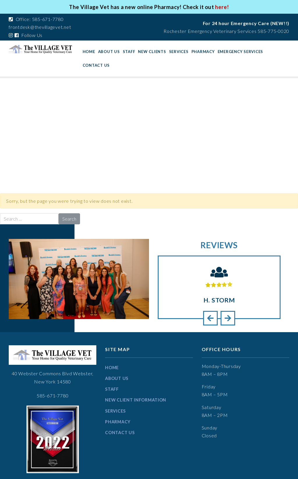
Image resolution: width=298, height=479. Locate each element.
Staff (129, 51)
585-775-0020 (273, 31)
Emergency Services (240, 51)
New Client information (135, 399)
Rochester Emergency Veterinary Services (210, 31)
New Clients (152, 51)
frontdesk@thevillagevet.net (40, 27)
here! (223, 7)
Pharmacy (203, 51)
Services (179, 51)
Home (89, 51)
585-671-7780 (53, 395)
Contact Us (96, 65)
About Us (109, 51)
